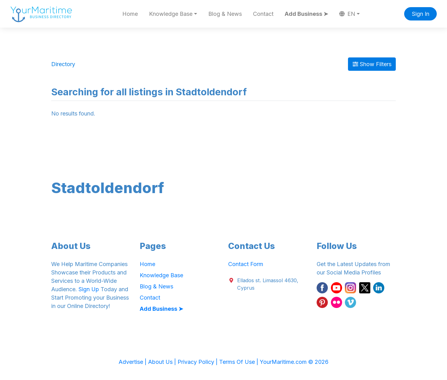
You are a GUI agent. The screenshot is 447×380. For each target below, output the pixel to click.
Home (130, 14)
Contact (263, 14)
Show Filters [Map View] (372, 64)
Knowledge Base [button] (170, 14)
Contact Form (245, 264)
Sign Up (89, 289)
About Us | (163, 362)
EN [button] (347, 14)
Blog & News (225, 14)
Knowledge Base (161, 275)
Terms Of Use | (239, 362)
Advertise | (133, 362)
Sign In (420, 14)
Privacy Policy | (198, 362)
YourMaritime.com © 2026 (294, 362)
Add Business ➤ (306, 14)
